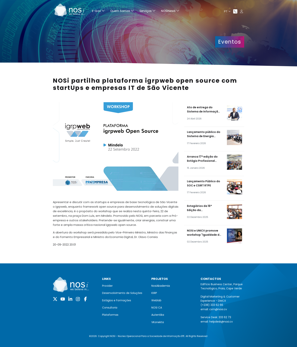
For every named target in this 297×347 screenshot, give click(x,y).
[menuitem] (98, 11)
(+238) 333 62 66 (212, 305)
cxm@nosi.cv (218, 309)
